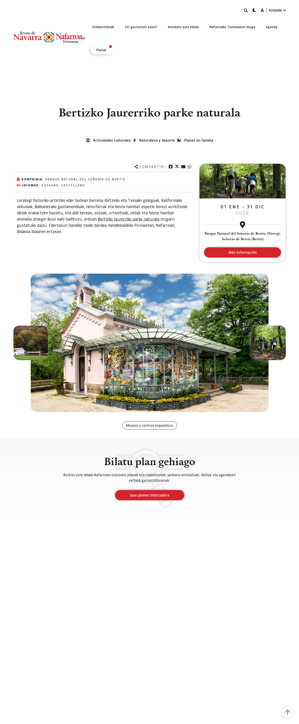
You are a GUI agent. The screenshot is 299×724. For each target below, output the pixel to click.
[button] (30, 343)
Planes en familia (198, 140)
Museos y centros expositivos (149, 425)
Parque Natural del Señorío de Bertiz (85, 179)
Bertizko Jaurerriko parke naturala (128, 218)
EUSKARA (277, 10)
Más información (242, 252)
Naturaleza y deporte (157, 140)
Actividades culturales (112, 140)
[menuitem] (103, 26)
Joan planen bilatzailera (149, 495)
